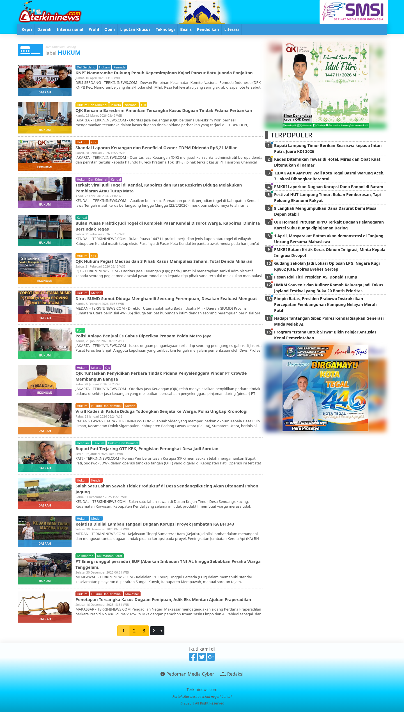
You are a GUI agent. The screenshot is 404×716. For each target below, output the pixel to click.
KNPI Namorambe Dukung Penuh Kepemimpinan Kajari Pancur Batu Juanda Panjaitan (160, 75)
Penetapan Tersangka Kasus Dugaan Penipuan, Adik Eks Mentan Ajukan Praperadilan (155, 605)
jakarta (116, 105)
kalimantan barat (109, 559)
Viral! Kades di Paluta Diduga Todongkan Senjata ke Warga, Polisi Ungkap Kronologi (168, 414)
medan (96, 295)
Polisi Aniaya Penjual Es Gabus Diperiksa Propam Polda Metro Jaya (149, 338)
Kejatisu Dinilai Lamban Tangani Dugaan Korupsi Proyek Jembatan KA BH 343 (161, 527)
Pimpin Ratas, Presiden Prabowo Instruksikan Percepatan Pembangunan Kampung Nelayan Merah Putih (325, 304)
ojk (143, 105)
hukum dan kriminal (92, 105)
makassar (132, 597)
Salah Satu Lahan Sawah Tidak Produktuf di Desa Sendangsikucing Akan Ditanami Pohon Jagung (166, 491)
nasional (131, 105)
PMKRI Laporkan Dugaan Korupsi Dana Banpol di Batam (328, 186)
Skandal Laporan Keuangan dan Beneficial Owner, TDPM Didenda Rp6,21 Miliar (162, 149)
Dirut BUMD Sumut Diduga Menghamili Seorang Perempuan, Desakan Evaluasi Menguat (163, 303)
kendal (116, 181)
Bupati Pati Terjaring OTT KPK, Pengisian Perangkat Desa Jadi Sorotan (152, 451)
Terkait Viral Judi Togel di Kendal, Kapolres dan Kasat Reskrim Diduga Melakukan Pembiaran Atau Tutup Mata (165, 189)
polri (80, 333)
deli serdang (86, 67)
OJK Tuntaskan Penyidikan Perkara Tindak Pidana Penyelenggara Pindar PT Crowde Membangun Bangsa (168, 379)
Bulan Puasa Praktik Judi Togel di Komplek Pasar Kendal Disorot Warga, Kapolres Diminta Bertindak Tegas (165, 227)
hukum (104, 67)
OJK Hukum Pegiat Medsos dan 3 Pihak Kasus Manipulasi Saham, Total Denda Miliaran (161, 265)
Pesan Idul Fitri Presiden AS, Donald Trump (315, 277)
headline (83, 446)
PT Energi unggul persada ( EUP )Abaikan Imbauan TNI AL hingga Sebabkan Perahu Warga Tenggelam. (167, 567)
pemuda (120, 67)
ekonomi (44, 168)
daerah (44, 92)
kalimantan (85, 559)
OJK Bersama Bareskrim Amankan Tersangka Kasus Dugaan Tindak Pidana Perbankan (158, 113)
